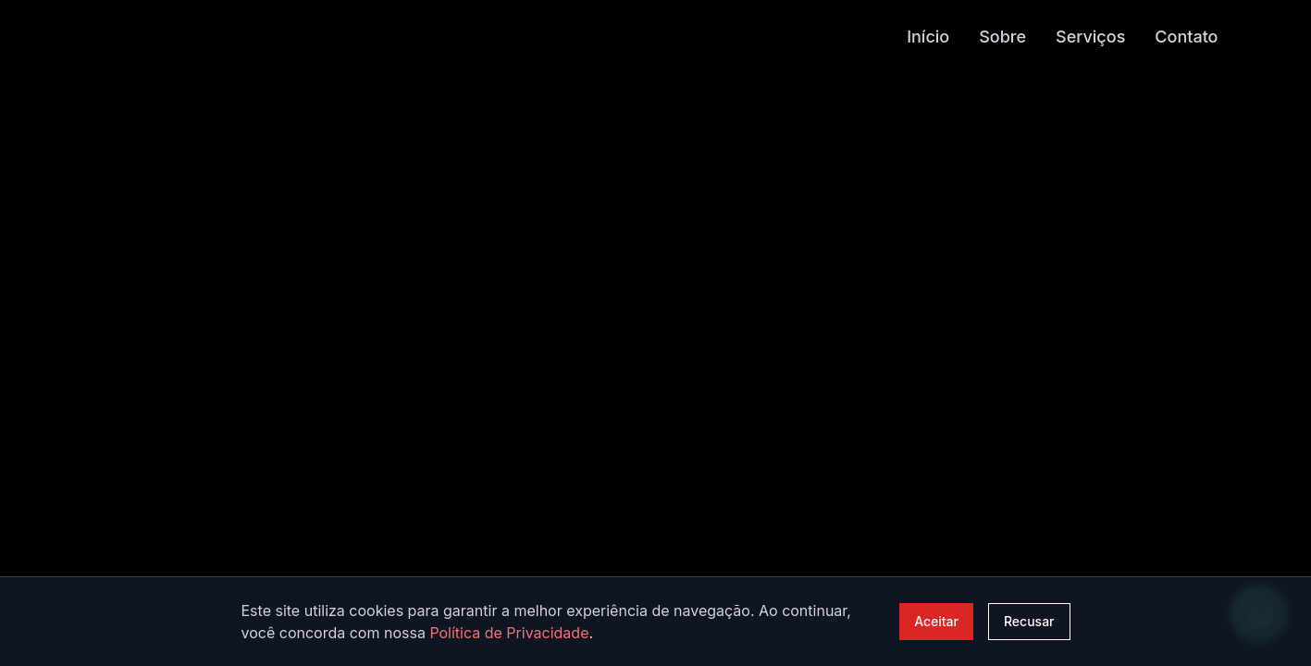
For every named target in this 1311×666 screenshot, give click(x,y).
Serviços (1090, 35)
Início (928, 35)
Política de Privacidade (508, 632)
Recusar (1029, 621)
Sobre (1002, 35)
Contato (1186, 35)
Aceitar (936, 621)
